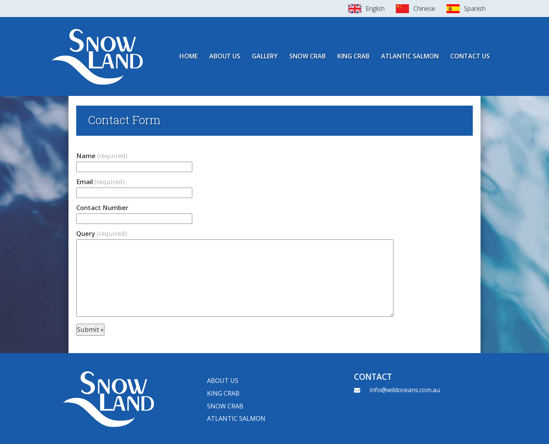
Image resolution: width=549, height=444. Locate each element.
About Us (224, 56)
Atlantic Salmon (410, 56)
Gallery (265, 56)
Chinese (424, 8)
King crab (223, 393)
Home (189, 56)
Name (101, 155)
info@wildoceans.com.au (404, 390)
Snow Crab (307, 56)
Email (100, 181)
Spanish (475, 8)
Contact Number (102, 207)
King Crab (353, 56)
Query (101, 233)
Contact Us (470, 56)
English (375, 8)
